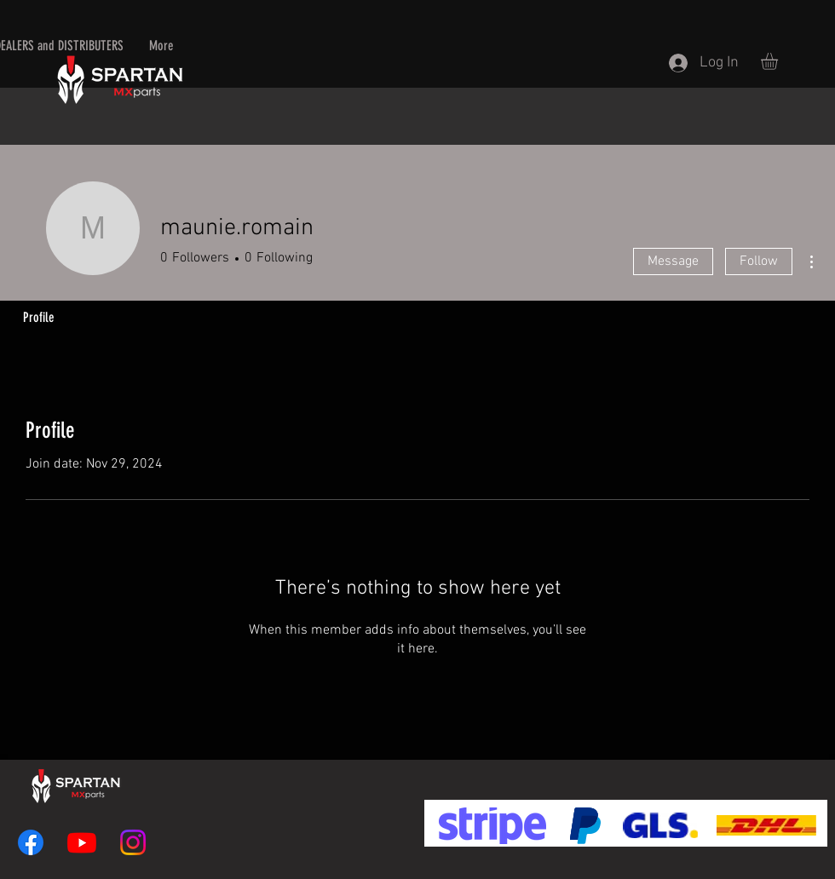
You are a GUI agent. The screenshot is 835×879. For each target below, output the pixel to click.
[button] (779, 61)
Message (673, 261)
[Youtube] (82, 842)
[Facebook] (31, 842)
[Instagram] (133, 842)
